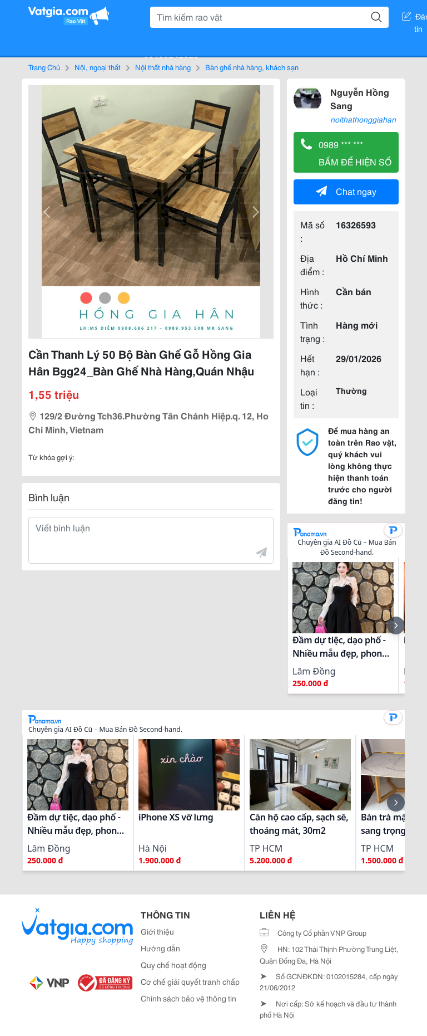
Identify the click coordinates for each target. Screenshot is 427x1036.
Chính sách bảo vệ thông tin (188, 998)
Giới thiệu (157, 931)
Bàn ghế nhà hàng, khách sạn (252, 67)
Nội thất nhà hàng (163, 67)
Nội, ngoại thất (98, 67)
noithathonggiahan (363, 119)
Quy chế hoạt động (173, 964)
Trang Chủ (44, 67)
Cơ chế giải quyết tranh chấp (190, 981)
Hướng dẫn (160, 948)
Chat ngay (346, 190)
